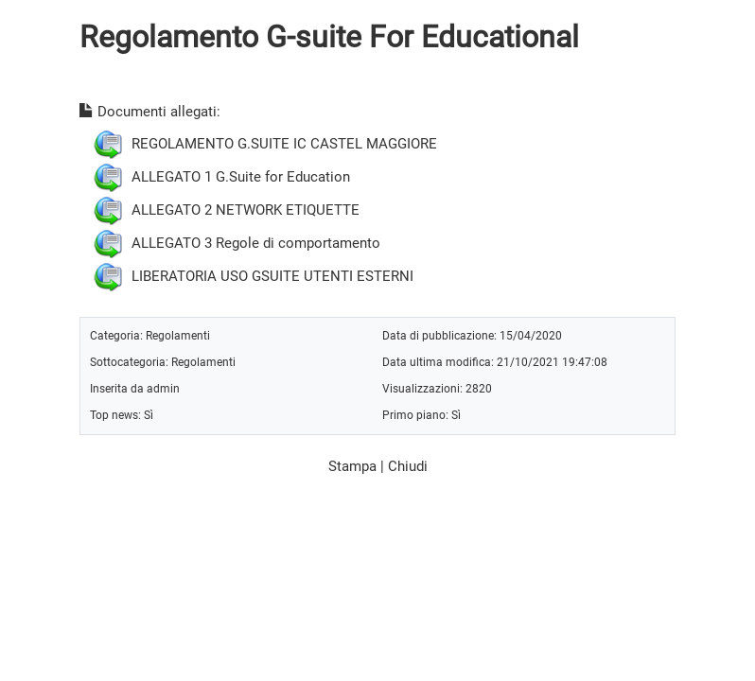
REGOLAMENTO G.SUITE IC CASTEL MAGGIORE (284, 142)
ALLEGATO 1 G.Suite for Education (241, 175)
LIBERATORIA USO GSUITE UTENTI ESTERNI (272, 275)
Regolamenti (178, 335)
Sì (148, 415)
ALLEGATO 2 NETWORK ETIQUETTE (246, 209)
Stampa (352, 466)
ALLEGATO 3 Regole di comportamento (256, 242)
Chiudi (408, 466)
